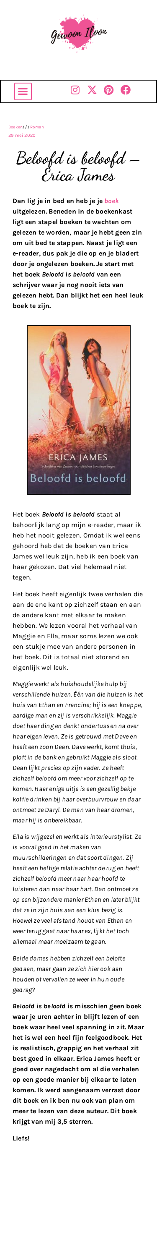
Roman (37, 127)
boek (111, 201)
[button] (23, 91)
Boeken (15, 127)
